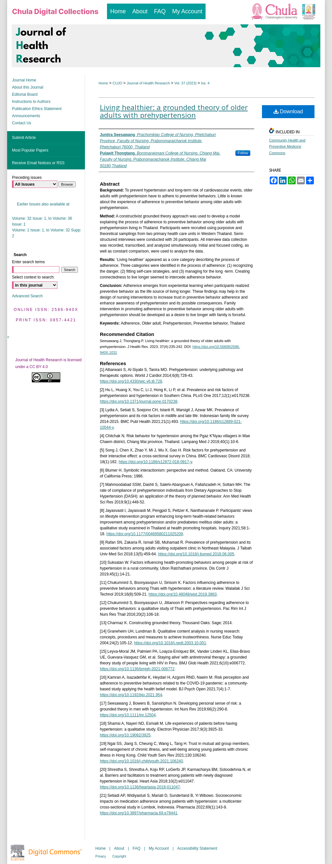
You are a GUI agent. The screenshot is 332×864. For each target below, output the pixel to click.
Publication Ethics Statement (37, 108)
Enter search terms (28, 262)
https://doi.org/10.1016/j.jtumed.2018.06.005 (196, 554)
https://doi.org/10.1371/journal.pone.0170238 (138, 401)
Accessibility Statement (197, 848)
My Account (159, 848)
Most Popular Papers (30, 150)
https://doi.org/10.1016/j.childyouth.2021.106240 (141, 761)
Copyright (119, 856)
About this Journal (27, 87)
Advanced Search (27, 296)
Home (103, 83)
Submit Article (24, 137)
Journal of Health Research (148, 83)
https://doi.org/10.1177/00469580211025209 (144, 534)
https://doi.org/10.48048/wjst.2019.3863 (182, 594)
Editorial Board (25, 94)
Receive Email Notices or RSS (38, 163)
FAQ (136, 848)
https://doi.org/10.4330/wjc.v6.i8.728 (131, 381)
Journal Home (24, 80)
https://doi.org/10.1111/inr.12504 (128, 715)
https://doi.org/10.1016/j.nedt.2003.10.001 (170, 643)
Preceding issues (27, 177)
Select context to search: (33, 277)
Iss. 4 (205, 83)
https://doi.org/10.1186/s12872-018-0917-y (155, 462)
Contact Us (21, 123)
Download (288, 111)
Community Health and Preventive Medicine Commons (287, 146)
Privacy (100, 856)
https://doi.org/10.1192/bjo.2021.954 (131, 695)
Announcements (26, 116)
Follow (243, 153)
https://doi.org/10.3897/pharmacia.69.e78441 (138, 813)
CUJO (117, 83)
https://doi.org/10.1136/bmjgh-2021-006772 (137, 669)
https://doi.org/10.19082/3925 (125, 735)
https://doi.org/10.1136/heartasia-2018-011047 (140, 787)
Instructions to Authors (31, 101)
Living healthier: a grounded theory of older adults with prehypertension (174, 111)
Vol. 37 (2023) (185, 83)
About (119, 848)
